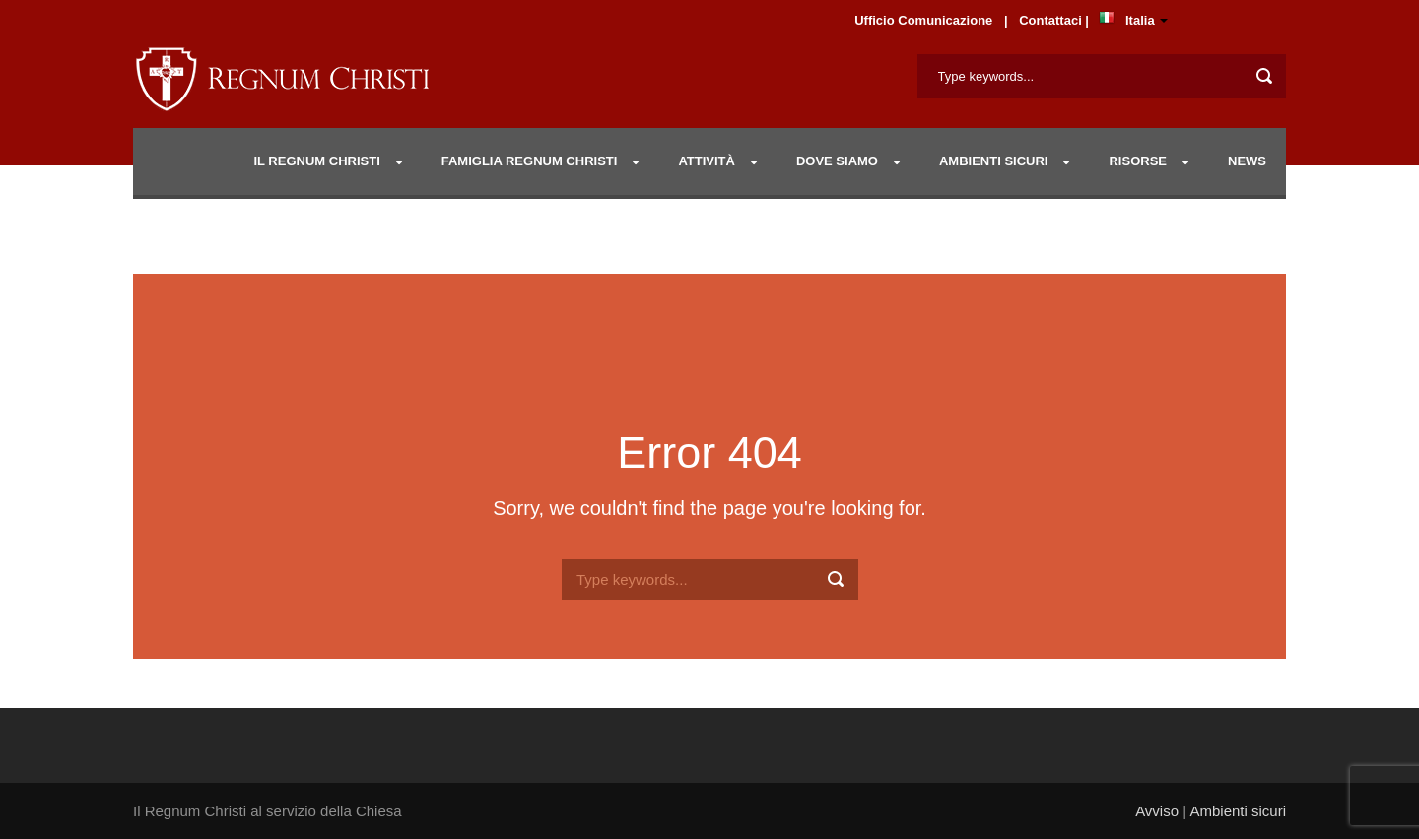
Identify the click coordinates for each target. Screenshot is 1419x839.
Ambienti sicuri (1237, 811)
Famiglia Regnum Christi (529, 161)
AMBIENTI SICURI (993, 161)
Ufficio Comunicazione (923, 20)
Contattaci (1052, 20)
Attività (706, 161)
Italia (1140, 20)
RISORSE (1138, 161)
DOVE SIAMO (837, 161)
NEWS (1247, 161)
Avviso (1157, 811)
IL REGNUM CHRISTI (316, 161)
